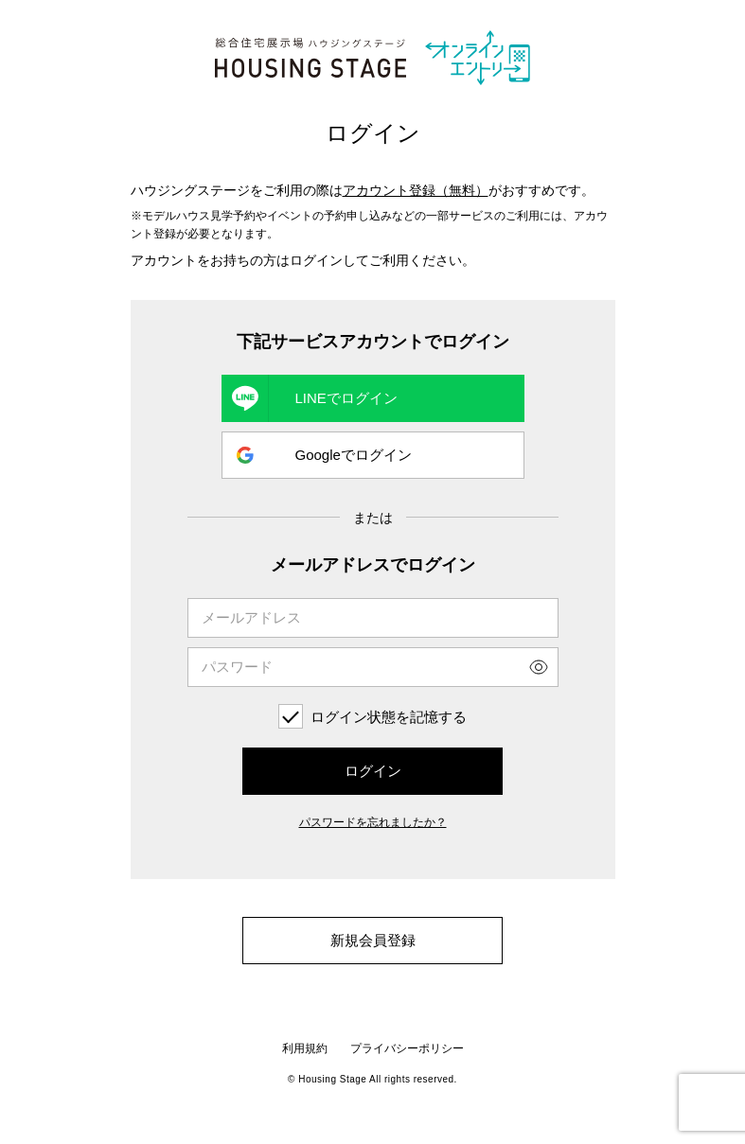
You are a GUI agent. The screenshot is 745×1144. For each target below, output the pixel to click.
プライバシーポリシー (407, 1048)
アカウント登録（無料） (415, 190)
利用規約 (305, 1048)
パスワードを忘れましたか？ (373, 822)
